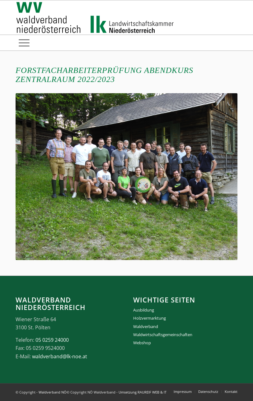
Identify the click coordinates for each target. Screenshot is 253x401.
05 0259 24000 (52, 339)
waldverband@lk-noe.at (59, 356)
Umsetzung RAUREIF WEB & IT (142, 392)
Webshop (142, 342)
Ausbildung (143, 310)
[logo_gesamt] (96, 17)
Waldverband (145, 326)
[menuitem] (24, 43)
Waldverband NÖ (53, 392)
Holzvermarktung (149, 318)
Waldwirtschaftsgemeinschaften (162, 334)
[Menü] (24, 43)
